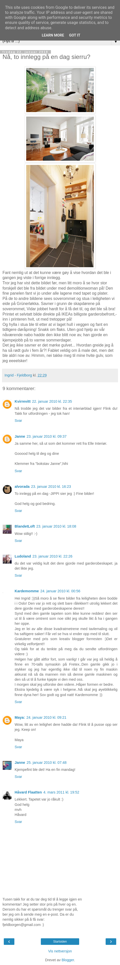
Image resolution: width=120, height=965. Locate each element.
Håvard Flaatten (28, 792)
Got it (74, 35)
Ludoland (23, 556)
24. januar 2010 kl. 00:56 (60, 591)
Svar (18, 421)
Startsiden (60, 941)
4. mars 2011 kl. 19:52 (61, 792)
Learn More (53, 35)
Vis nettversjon (60, 951)
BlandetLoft (25, 526)
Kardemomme (27, 591)
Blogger (68, 960)
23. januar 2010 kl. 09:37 (47, 436)
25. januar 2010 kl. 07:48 (47, 763)
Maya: (20, 717)
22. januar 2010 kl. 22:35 (52, 401)
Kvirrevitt (23, 401)
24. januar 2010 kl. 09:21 (46, 717)
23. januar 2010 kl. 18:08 (56, 526)
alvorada (22, 487)
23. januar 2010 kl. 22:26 (52, 556)
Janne (20, 436)
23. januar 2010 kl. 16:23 (51, 487)
